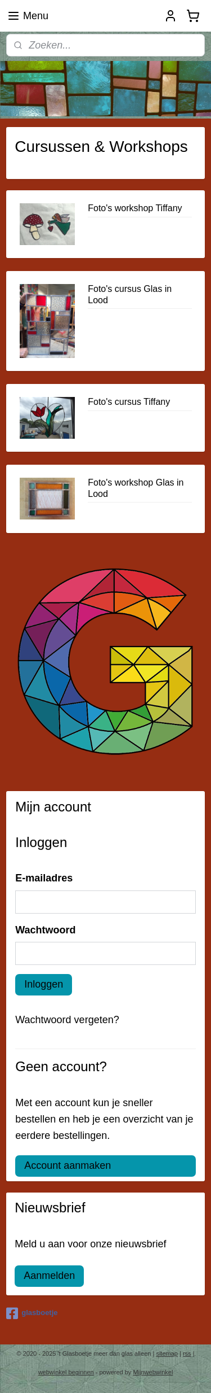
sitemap (167, 1353)
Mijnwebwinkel (153, 1372)
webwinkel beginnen (66, 1372)
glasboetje (31, 1313)
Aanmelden (49, 1275)
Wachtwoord (45, 930)
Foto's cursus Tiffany (129, 402)
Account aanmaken (67, 1165)
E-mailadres (44, 878)
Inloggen (43, 984)
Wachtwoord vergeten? (67, 1019)
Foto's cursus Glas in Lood (130, 294)
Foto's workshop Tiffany (135, 208)
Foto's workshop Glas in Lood (135, 488)
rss (187, 1353)
